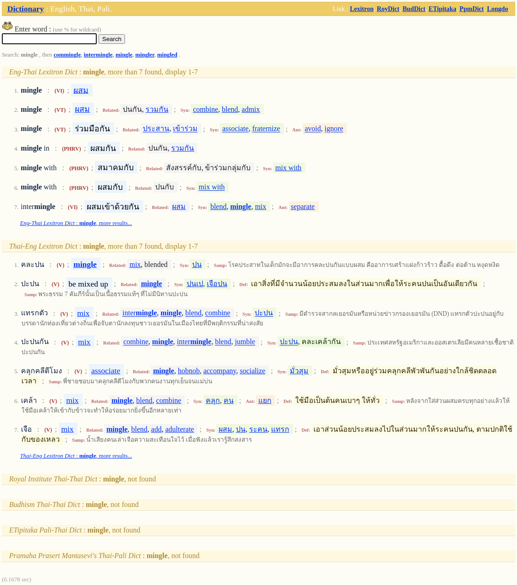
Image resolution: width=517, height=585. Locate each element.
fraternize (266, 129)
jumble (245, 342)
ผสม (81, 89)
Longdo (497, 8)
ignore (333, 129)
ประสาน (156, 129)
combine (205, 109)
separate (302, 206)
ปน (197, 264)
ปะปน (264, 313)
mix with (288, 168)
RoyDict (388, 8)
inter (139, 313)
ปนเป (195, 283)
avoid (313, 129)
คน (229, 400)
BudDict (413, 8)
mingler (145, 55)
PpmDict (472, 8)
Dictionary (25, 8)
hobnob (189, 371)
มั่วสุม (299, 371)
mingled (167, 55)
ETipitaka (442, 8)
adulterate (179, 429)
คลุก (213, 400)
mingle (123, 55)
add (156, 429)
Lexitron (362, 8)
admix (251, 109)
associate (235, 129)
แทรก (280, 429)
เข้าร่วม (185, 129)
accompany (220, 371)
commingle (67, 55)
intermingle (98, 55)
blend (230, 109)
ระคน (258, 429)
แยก (265, 400)
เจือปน (217, 283)
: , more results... (76, 223)
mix (260, 206)
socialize (252, 371)
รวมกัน (157, 109)
